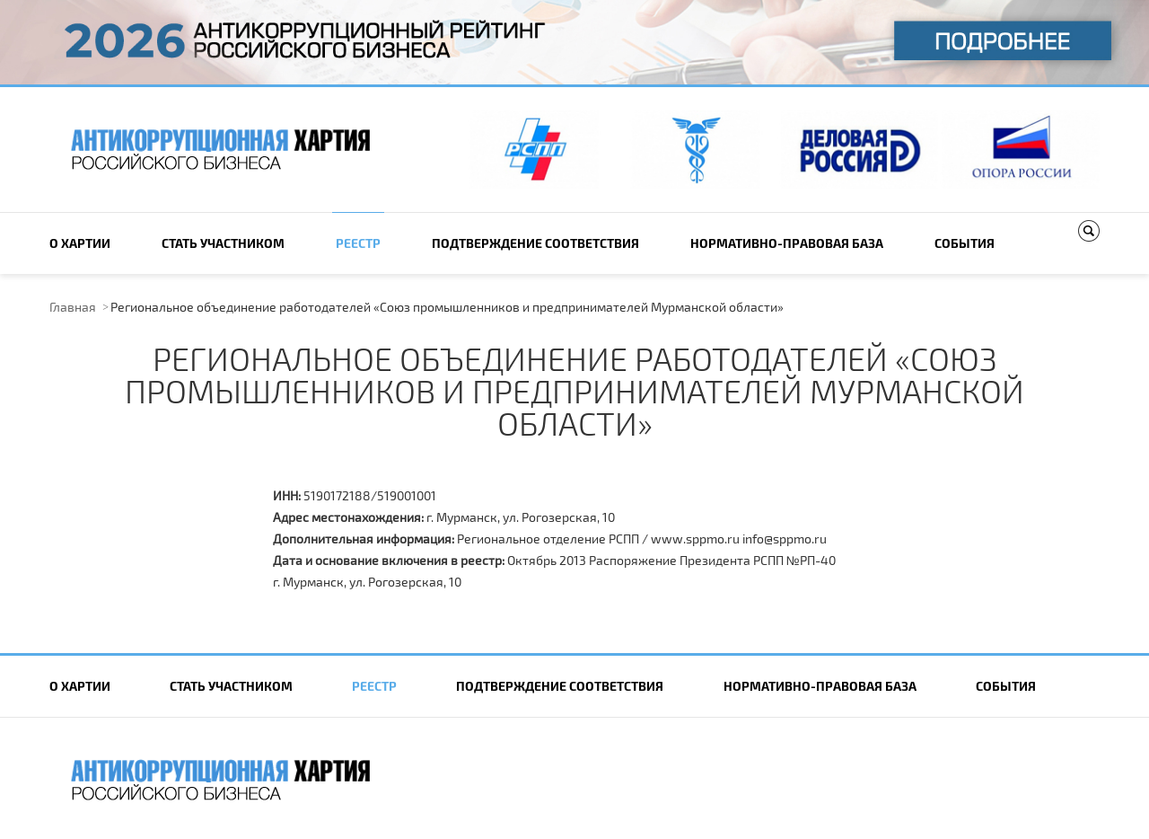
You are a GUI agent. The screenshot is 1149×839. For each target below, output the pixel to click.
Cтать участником (223, 243)
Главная (72, 306)
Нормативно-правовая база (786, 243)
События (964, 243)
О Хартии (79, 243)
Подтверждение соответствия (535, 243)
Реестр (358, 243)
